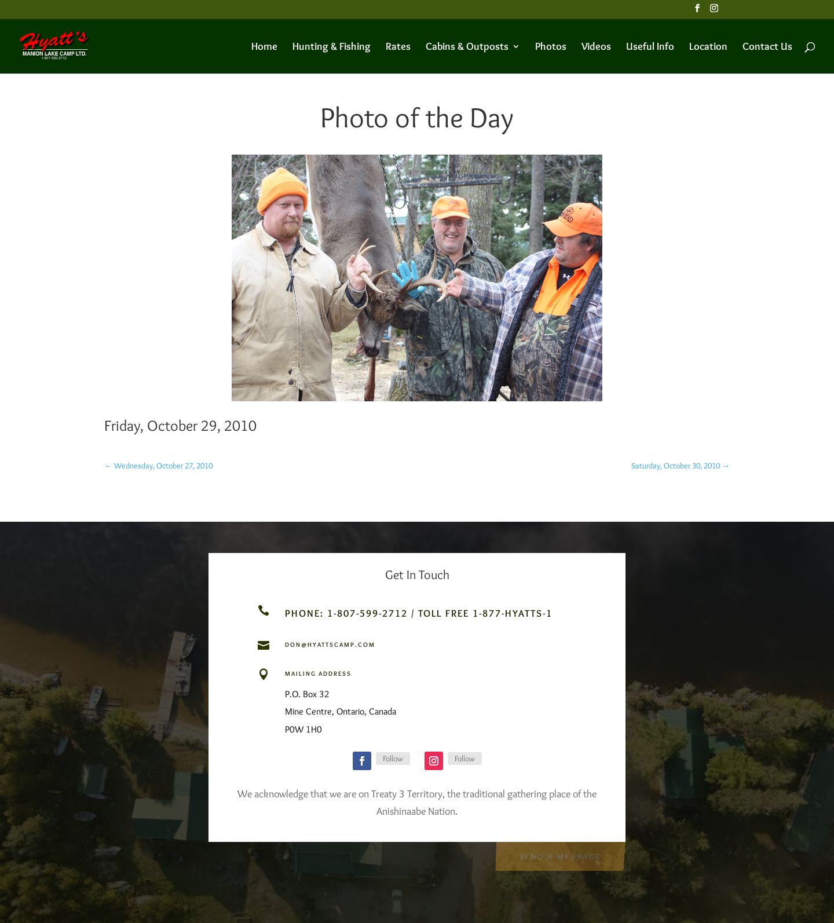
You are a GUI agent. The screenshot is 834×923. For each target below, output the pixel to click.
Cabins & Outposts (467, 47)
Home (264, 47)
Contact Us (767, 47)
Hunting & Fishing (331, 47)
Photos (550, 47)
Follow (393, 758)
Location (708, 47)
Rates (398, 47)
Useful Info (650, 47)
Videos (596, 47)
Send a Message (559, 855)
